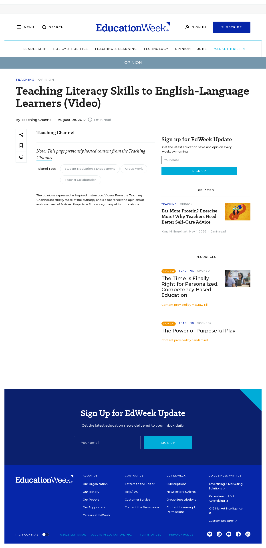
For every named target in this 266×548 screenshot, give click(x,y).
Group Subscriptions (181, 499)
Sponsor (204, 270)
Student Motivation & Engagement (90, 168)
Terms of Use (150, 534)
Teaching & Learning (115, 49)
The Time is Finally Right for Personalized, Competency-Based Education (189, 287)
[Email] (107, 442)
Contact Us (134, 475)
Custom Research (223, 520)
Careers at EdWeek (96, 515)
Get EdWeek (176, 475)
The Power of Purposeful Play (198, 331)
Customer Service (137, 499)
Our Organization (95, 484)
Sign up (168, 442)
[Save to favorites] (21, 145)
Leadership (33, 49)
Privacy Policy (181, 534)
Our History (91, 491)
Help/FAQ (132, 491)
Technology (154, 49)
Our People (91, 499)
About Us (90, 475)
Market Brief (228, 49)
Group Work (134, 168)
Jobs (201, 49)
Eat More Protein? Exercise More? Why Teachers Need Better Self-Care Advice (189, 216)
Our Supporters (94, 507)
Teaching (25, 79)
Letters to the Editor (140, 484)
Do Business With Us (225, 475)
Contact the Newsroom (142, 507)
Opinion (182, 49)
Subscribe (231, 27)
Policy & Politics (69, 49)
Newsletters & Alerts (181, 491)
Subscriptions (176, 484)
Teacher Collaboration (81, 179)
